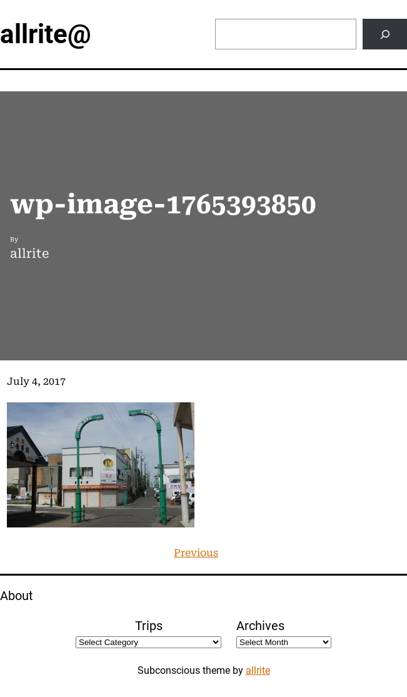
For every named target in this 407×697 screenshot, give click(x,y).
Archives (260, 625)
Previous (196, 553)
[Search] (385, 34)
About (16, 595)
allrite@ (45, 34)
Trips (149, 625)
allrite (258, 670)
